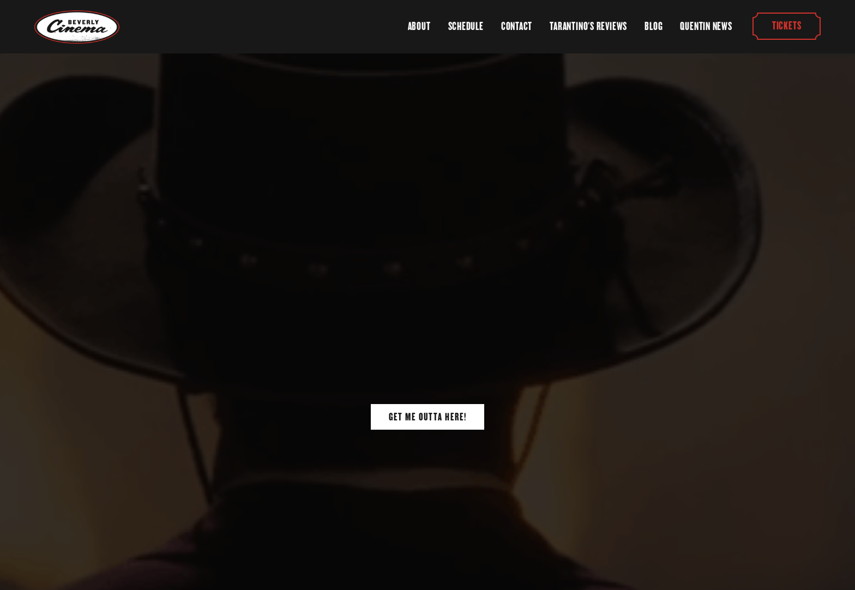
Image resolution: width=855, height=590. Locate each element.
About (419, 26)
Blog (654, 26)
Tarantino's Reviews (588, 26)
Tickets (786, 26)
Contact (516, 26)
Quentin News (706, 26)
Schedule (466, 26)
